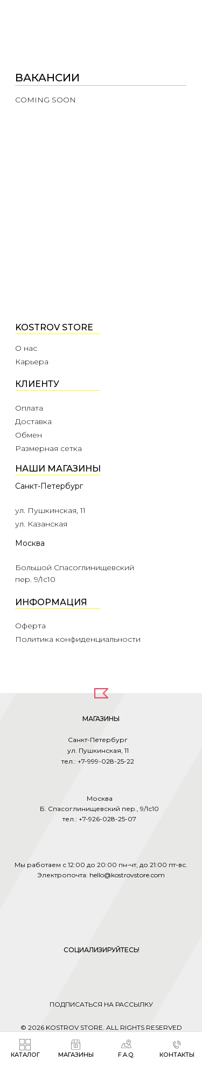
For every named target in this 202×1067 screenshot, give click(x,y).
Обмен (28, 435)
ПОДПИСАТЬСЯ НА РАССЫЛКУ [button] (101, 1004)
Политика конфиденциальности (78, 639)
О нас (26, 348)
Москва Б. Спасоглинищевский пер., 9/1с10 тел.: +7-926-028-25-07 (99, 808)
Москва (30, 543)
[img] (172, 21)
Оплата (29, 408)
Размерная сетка (48, 448)
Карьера (31, 361)
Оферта (30, 625)
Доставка (33, 421)
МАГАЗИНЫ (101, 719)
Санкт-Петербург (49, 486)
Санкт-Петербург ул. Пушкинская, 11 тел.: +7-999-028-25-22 (97, 750)
